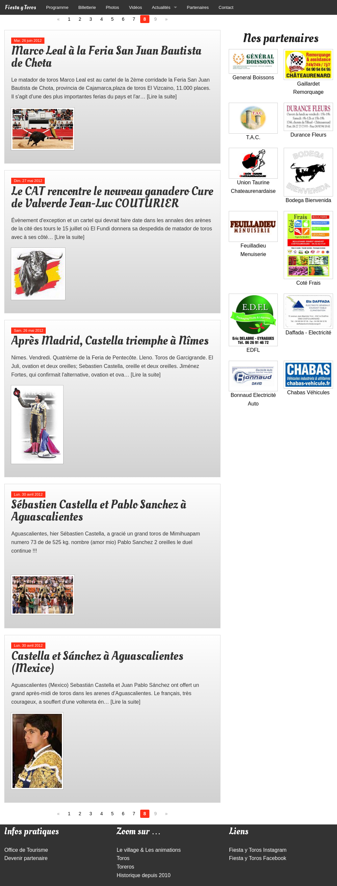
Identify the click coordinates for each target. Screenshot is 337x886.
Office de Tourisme (26, 850)
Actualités (161, 7)
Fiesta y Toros (20, 7)
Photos (112, 7)
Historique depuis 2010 (143, 875)
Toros (123, 858)
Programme (57, 7)
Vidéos (135, 7)
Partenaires (198, 7)
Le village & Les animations (149, 850)
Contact (226, 7)
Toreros (125, 867)
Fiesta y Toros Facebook (257, 858)
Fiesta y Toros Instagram (258, 850)
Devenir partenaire (26, 858)
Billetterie (87, 7)
